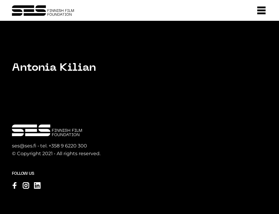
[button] (261, 10)
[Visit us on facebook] (14, 185)
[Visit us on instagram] (26, 185)
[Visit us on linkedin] (37, 185)
